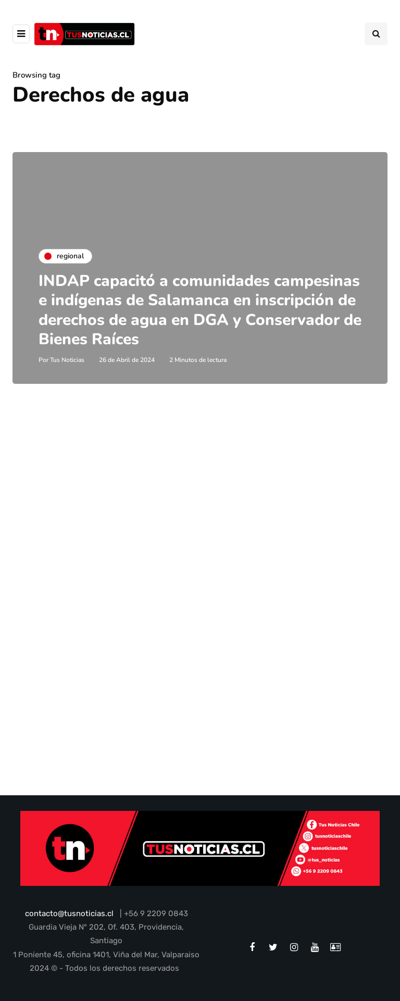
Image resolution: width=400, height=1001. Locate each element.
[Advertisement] (200, 518)
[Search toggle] (376, 33)
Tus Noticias (67, 360)
